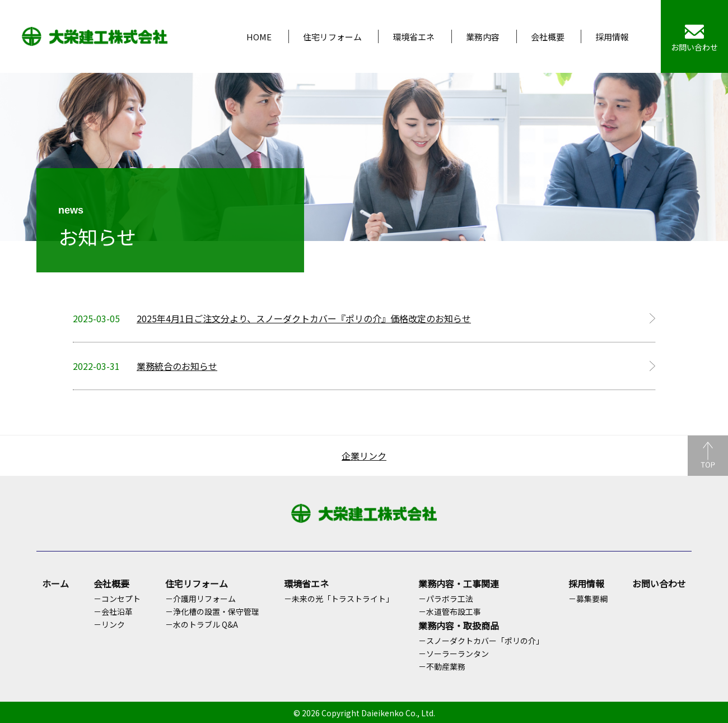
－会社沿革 (113, 611)
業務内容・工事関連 (458, 583)
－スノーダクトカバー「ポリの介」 (481, 640)
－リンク (109, 624)
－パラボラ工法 (445, 598)
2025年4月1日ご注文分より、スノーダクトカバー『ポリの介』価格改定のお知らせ (304, 318)
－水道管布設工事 (449, 611)
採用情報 (612, 37)
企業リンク (364, 455)
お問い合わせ (659, 583)
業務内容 (483, 37)
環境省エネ (414, 37)
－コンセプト (117, 598)
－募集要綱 (588, 598)
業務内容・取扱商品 (458, 625)
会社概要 (547, 37)
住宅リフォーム (332, 37)
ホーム (55, 583)
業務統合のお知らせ (177, 366)
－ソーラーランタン (453, 653)
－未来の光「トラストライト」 (339, 598)
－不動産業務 (441, 666)
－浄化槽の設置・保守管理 (212, 611)
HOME (259, 37)
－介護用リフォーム (200, 598)
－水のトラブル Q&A (201, 624)
